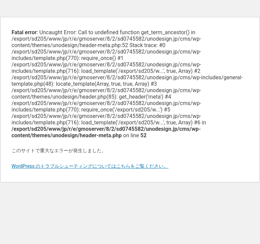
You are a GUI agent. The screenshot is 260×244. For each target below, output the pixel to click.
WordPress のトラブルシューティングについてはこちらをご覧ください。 (90, 166)
